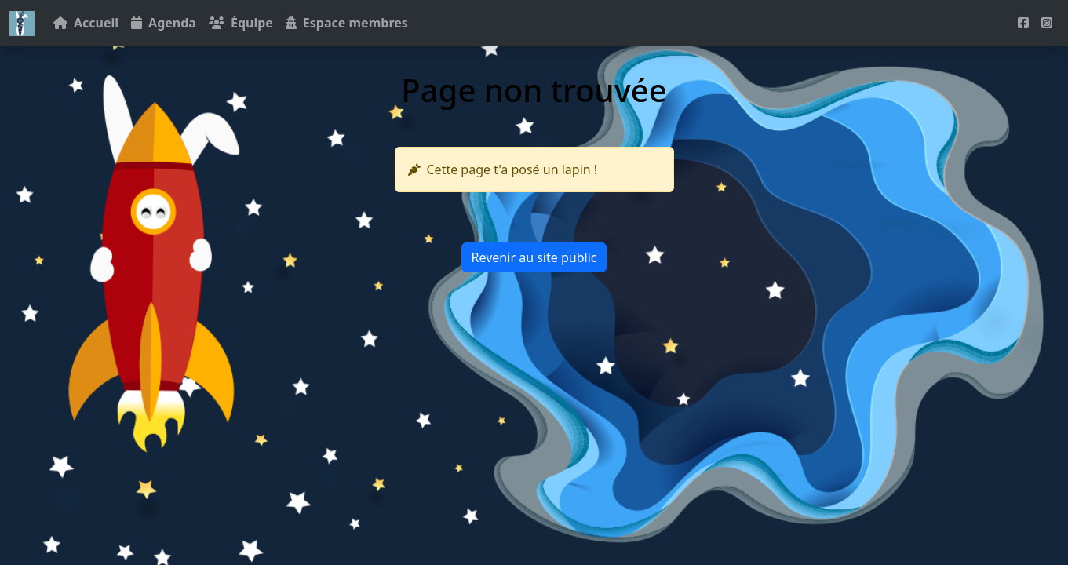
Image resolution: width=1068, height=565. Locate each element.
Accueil (85, 22)
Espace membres (347, 22)
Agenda (163, 22)
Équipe (241, 22)
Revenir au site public (534, 257)
